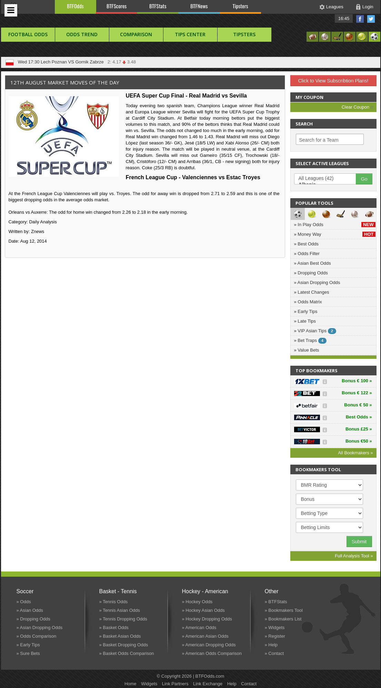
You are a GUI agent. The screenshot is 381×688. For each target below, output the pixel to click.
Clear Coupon (357, 107)
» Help (271, 644)
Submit (359, 541)
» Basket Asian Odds (120, 636)
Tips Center (190, 34)
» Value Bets (306, 350)
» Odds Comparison (37, 636)
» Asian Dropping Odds (317, 282)
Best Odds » (359, 416)
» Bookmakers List (283, 618)
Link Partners (175, 683)
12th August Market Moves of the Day (64, 82)
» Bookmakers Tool (284, 610)
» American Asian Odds (205, 636)
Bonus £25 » (358, 429)
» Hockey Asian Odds (203, 610)
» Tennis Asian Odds (119, 610)
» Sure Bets (28, 653)
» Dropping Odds (311, 272)
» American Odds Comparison (212, 653)
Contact (249, 683)
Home (130, 683)
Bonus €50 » (358, 441)
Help (232, 683)
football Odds (28, 34)
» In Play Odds (334, 224)
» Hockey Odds (197, 601)
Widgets (149, 683)
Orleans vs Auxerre (28, 212)
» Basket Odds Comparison (126, 653)
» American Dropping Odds (209, 644)
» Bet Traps (310, 341)
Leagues (334, 6)
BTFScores (117, 6)
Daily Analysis (43, 221)
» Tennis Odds (113, 601)
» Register (275, 636)
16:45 (344, 18)
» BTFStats (276, 601)
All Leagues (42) (328, 178)
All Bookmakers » (355, 452)
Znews (37, 231)
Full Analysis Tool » (354, 555)
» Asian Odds (30, 610)
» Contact (274, 653)
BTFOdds (75, 6)
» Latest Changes (311, 292)
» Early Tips (306, 311)
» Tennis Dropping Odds (123, 618)
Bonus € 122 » (357, 392)
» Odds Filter (307, 253)
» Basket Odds (114, 627)
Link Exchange (207, 683)
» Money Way (334, 234)
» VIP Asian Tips (315, 331)
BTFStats (158, 6)
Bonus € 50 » (358, 404)
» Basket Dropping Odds (123, 644)
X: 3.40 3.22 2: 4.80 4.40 (115, 61)
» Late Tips (305, 321)
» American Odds (199, 627)
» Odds (24, 601)
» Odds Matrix (308, 301)
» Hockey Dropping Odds (207, 618)
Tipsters (240, 6)
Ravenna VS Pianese (62, 61)
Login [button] (367, 6)
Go (364, 179)
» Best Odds (306, 243)
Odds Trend (82, 34)
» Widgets (275, 627)
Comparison (136, 34)
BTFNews (199, 6)
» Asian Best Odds (312, 263)
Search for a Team (319, 140)
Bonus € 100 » (357, 380)
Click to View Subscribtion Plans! (333, 80)
